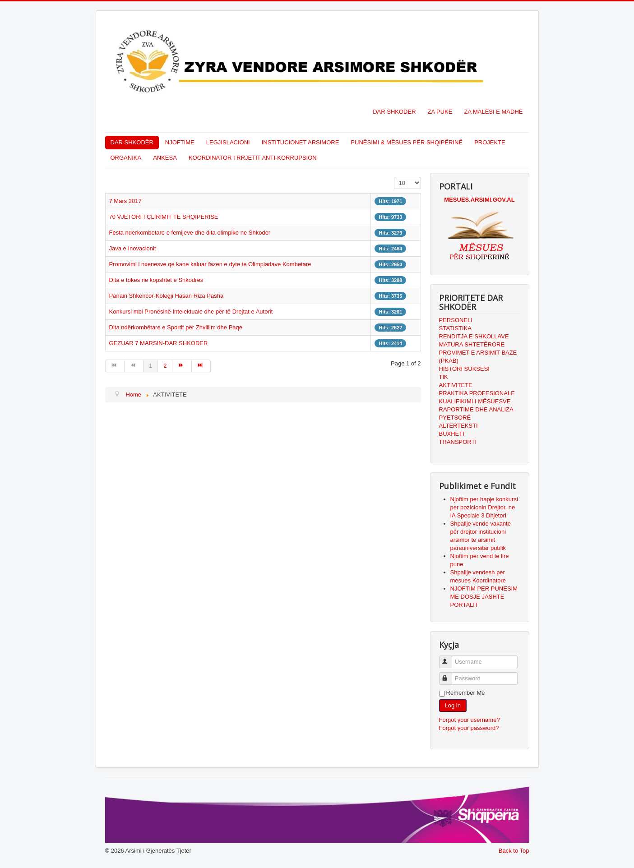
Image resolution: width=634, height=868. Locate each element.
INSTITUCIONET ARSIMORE (300, 142)
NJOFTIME (179, 142)
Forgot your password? (469, 728)
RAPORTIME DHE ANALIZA (476, 409)
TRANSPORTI (458, 442)
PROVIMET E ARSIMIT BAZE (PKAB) (478, 356)
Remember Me (465, 692)
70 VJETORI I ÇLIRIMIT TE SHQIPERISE (163, 216)
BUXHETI (451, 433)
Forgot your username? (469, 719)
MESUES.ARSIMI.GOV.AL (479, 199)
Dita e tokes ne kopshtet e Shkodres (156, 280)
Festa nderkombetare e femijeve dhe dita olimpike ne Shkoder (190, 232)
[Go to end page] (201, 366)
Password (449, 674)
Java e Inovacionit (132, 248)
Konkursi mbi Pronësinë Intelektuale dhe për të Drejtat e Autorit (191, 311)
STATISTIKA (455, 328)
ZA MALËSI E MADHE (493, 111)
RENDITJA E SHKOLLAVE (474, 336)
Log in (453, 705)
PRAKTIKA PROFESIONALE (477, 393)
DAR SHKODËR (394, 111)
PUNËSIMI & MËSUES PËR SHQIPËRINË (407, 142)
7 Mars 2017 (125, 201)
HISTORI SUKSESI (464, 368)
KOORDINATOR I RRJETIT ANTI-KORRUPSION (253, 157)
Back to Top (514, 850)
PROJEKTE (489, 142)
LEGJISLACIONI (228, 142)
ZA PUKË (440, 111)
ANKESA (165, 157)
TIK (443, 377)
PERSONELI (455, 320)
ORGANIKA (126, 157)
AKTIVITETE (455, 385)
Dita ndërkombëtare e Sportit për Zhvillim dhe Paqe (176, 327)
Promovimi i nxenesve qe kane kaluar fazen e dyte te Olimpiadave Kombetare (210, 264)
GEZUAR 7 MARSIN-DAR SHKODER (158, 343)
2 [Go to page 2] (165, 365)
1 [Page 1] (150, 365)
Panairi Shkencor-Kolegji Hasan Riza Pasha (166, 295)
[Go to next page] (181, 366)
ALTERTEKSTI (458, 425)
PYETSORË (455, 417)
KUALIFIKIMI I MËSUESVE (475, 401)
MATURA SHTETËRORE (472, 344)
